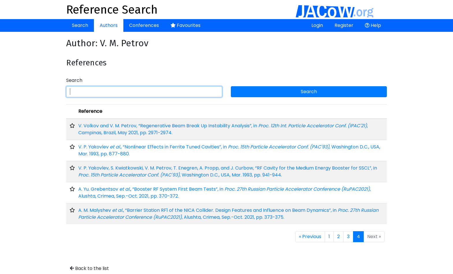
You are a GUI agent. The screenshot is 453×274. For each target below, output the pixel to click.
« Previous (310, 236)
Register (344, 25)
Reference (90, 111)
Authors (109, 25)
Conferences (144, 25)
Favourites (185, 25)
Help (373, 25)
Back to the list (89, 268)
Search (80, 25)
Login (317, 25)
